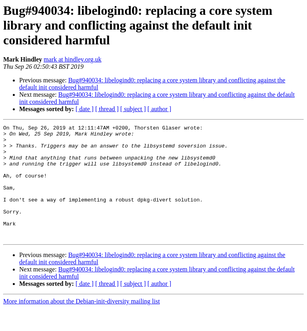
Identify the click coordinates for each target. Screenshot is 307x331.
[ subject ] (133, 109)
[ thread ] (107, 109)
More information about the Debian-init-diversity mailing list (81, 324)
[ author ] (159, 109)
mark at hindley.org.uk (72, 59)
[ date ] (85, 109)
